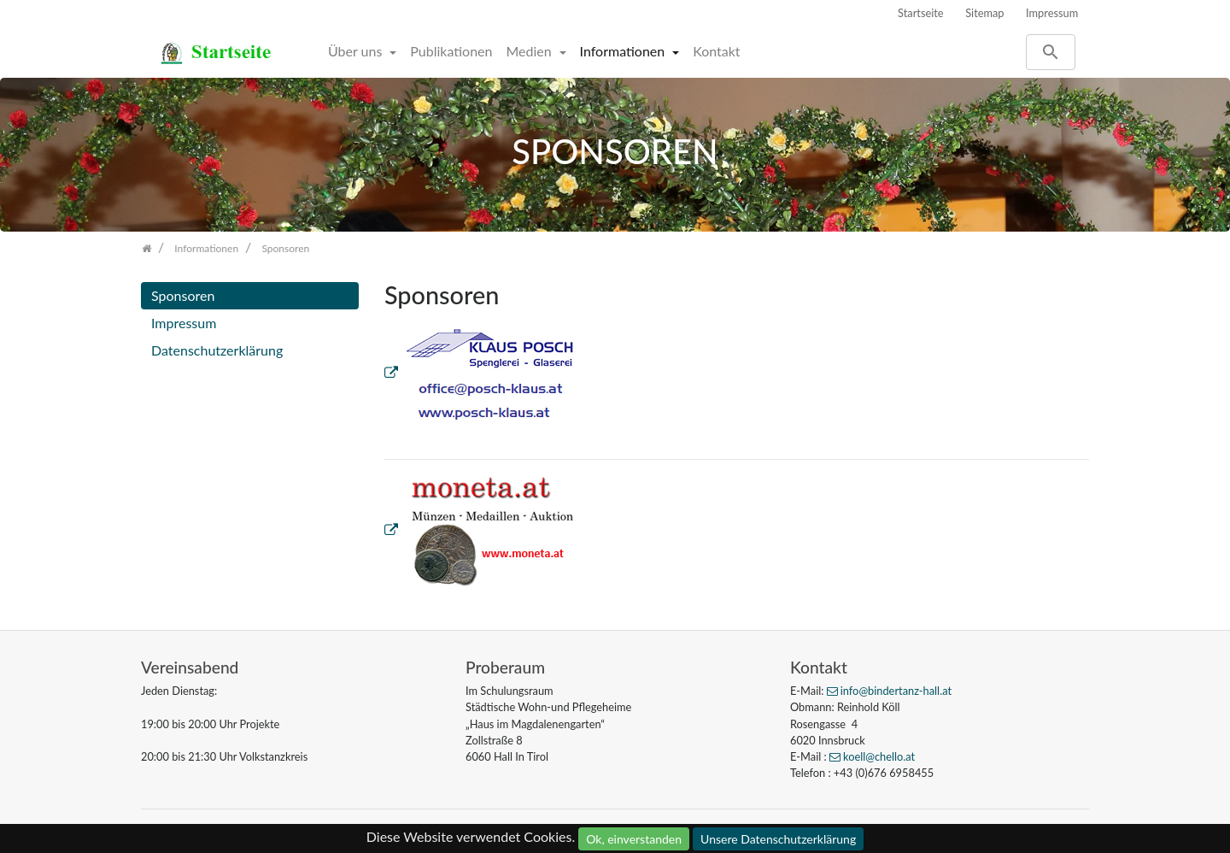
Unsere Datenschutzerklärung (778, 839)
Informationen (624, 51)
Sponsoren (182, 295)
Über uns (356, 51)
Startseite (921, 13)
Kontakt (716, 51)
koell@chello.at (879, 756)
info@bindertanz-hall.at (896, 690)
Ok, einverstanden (634, 839)
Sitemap (984, 13)
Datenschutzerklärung (217, 350)
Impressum (1052, 13)
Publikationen (451, 51)
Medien (530, 51)
